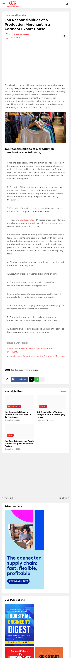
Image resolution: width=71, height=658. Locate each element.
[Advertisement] (35, 62)
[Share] (64, 36)
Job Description (19, 15)
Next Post (62, 498)
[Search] (67, 4)
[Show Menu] (3, 4)
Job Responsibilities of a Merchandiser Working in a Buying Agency (18, 414)
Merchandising (32, 370)
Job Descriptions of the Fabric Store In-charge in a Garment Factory (19, 443)
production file (27, 220)
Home (7, 15)
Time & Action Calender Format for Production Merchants (37, 356)
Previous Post (10, 498)
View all (62, 391)
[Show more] (42, 379)
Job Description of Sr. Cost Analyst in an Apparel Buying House (51, 414)
